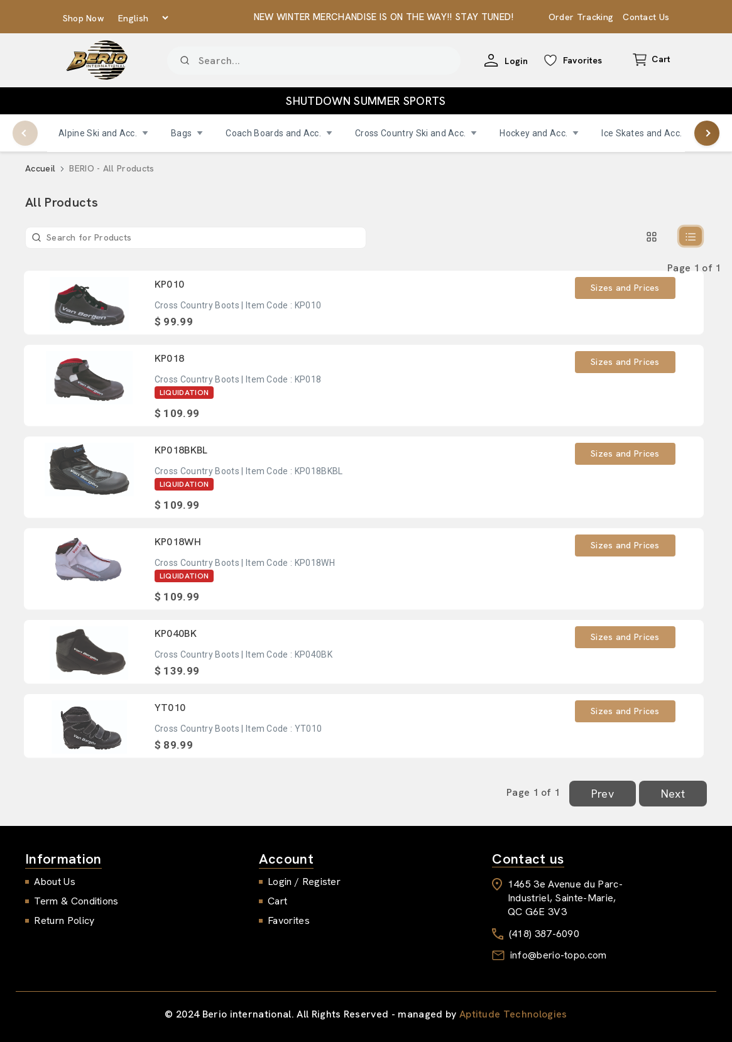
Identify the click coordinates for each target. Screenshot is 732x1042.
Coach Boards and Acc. (279, 133)
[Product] (314, 60)
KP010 (170, 284)
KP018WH (178, 541)
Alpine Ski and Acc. (103, 133)
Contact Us (646, 17)
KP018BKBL (181, 450)
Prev (602, 793)
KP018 (170, 358)
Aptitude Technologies (513, 1014)
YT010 (170, 707)
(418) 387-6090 (544, 933)
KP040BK (176, 633)
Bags (187, 133)
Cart (277, 901)
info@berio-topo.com (558, 955)
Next (673, 793)
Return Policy (64, 920)
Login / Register (304, 881)
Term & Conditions (76, 901)
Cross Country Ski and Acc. (416, 133)
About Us (54, 881)
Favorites (289, 920)
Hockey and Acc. (539, 133)
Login (516, 61)
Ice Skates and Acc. (647, 133)
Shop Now (84, 18)
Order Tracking (581, 17)
